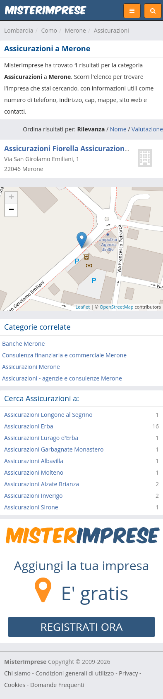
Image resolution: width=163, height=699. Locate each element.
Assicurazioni (111, 30)
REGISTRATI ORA (82, 626)
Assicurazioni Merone (31, 367)
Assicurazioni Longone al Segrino (48, 414)
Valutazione (147, 129)
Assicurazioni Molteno (33, 472)
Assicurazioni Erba (28, 426)
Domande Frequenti (57, 685)
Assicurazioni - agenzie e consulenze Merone (62, 378)
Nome (118, 129)
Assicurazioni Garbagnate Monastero (53, 449)
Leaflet (83, 307)
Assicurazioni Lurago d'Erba (41, 438)
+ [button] (11, 198)
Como (49, 30)
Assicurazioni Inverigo (33, 495)
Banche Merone (23, 343)
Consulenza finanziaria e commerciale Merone (64, 355)
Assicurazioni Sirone (31, 507)
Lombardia (19, 30)
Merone (75, 30)
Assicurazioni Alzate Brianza (41, 484)
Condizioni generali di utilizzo (75, 673)
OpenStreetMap (117, 307)
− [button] (11, 210)
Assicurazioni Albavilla (33, 461)
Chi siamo (17, 673)
